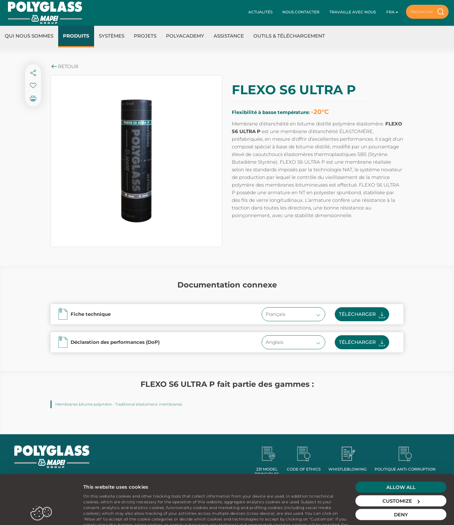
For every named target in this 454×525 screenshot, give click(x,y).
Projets (145, 36)
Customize (401, 473)
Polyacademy (185, 36)
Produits (76, 36)
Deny (401, 487)
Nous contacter (301, 12)
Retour (65, 66)
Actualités (260, 12)
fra (392, 12)
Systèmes (111, 36)
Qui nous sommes (29, 36)
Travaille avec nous (352, 12)
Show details (98, 512)
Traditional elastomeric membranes (148, 404)
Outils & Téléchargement (289, 36)
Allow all (401, 460)
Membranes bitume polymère (83, 404)
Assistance (229, 36)
